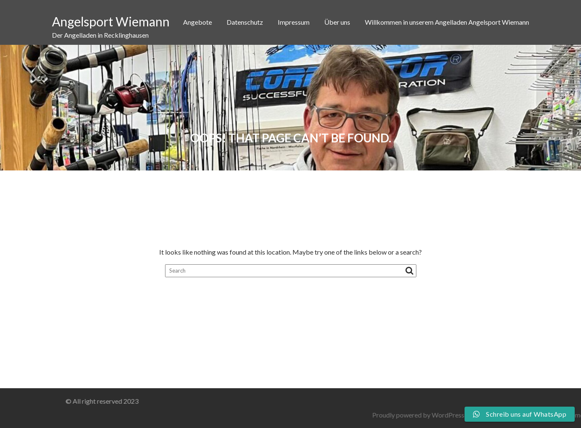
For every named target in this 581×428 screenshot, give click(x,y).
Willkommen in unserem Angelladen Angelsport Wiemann (447, 22)
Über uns (337, 22)
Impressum (294, 22)
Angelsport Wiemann (111, 21)
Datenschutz (245, 22)
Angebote (197, 22)
